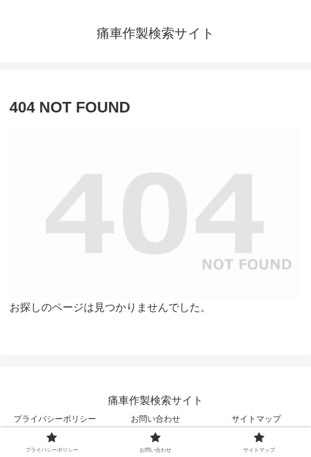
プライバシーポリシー (55, 418)
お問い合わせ (155, 418)
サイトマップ (256, 418)
